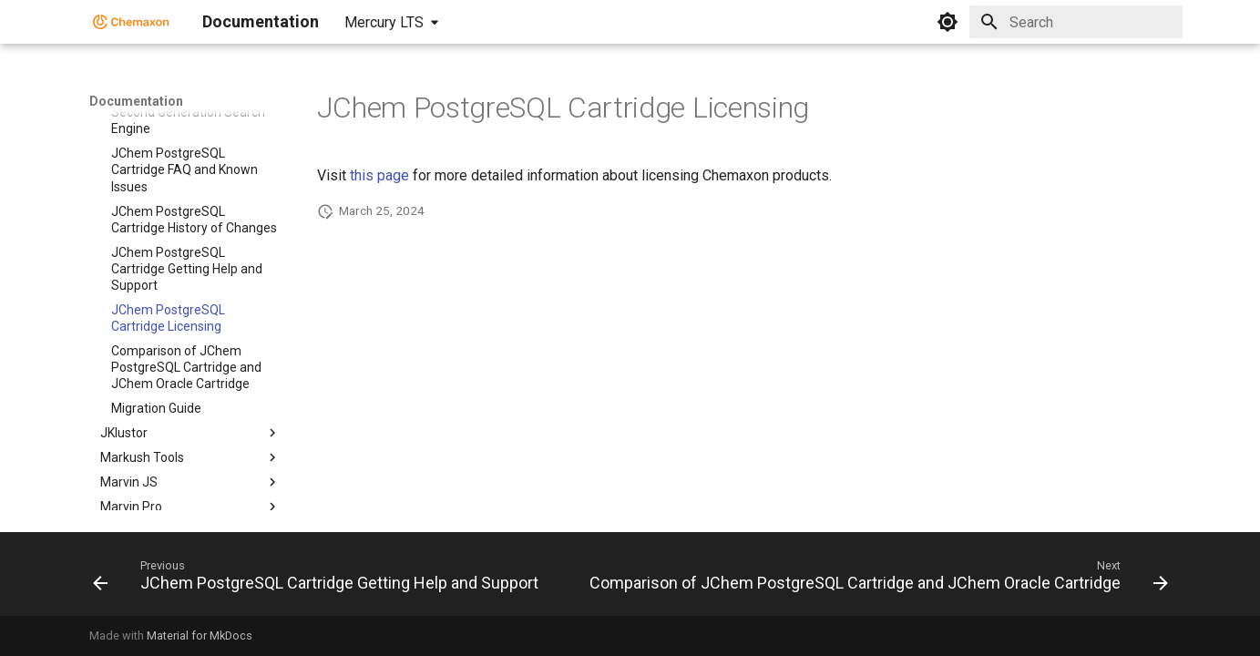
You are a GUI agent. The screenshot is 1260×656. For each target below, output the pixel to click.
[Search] (1076, 21)
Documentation (136, 101)
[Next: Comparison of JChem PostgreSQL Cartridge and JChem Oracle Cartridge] (876, 579)
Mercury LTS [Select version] (384, 22)
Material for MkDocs (199, 635)
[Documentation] (131, 22)
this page (379, 175)
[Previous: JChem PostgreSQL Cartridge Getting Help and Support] (317, 579)
